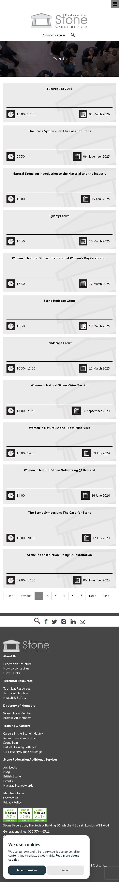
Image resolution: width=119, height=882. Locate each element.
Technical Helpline (15, 693)
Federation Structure (17, 664)
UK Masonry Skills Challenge (22, 752)
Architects (10, 767)
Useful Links (11, 673)
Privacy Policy (12, 802)
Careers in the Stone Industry (23, 733)
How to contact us (16, 668)
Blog (6, 772)
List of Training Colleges (19, 747)
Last (106, 596)
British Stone (12, 776)
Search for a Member (17, 713)
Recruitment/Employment (21, 738)
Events (8, 781)
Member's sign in (54, 35)
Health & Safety (14, 698)
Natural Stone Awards (18, 785)
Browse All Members (17, 718)
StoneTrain (10, 742)
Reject (65, 870)
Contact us (10, 798)
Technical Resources (16, 688)
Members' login (13, 793)
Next (92, 596)
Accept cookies (26, 870)
